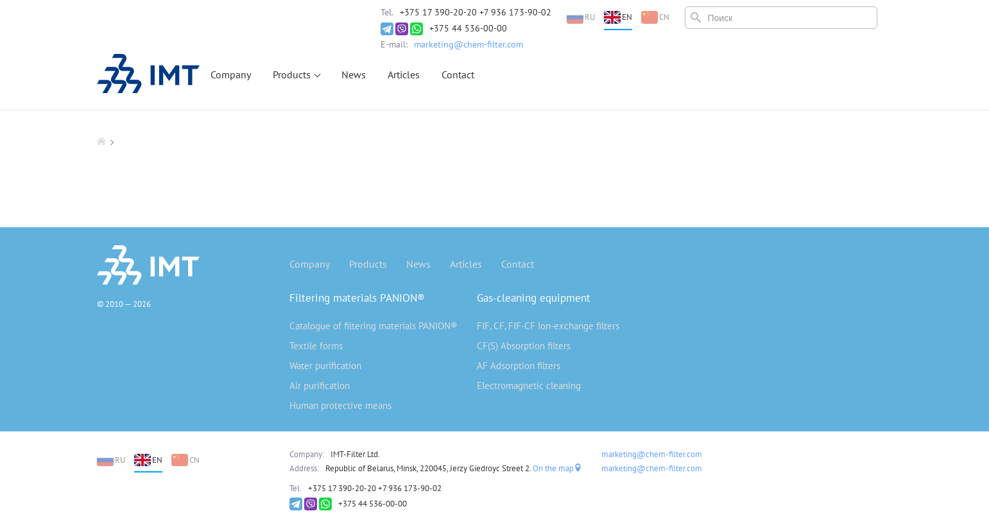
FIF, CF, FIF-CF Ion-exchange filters (548, 326)
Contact (458, 74)
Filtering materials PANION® (357, 298)
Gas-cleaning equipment (533, 298)
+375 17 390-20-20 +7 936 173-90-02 (475, 12)
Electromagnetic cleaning (529, 385)
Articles (404, 74)
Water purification (325, 366)
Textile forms (316, 346)
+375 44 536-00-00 (468, 28)
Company (231, 74)
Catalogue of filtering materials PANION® (373, 326)
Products (292, 74)
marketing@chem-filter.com (468, 44)
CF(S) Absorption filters (524, 346)
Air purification (319, 385)
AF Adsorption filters (518, 366)
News (353, 74)
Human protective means (340, 405)
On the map (557, 468)
